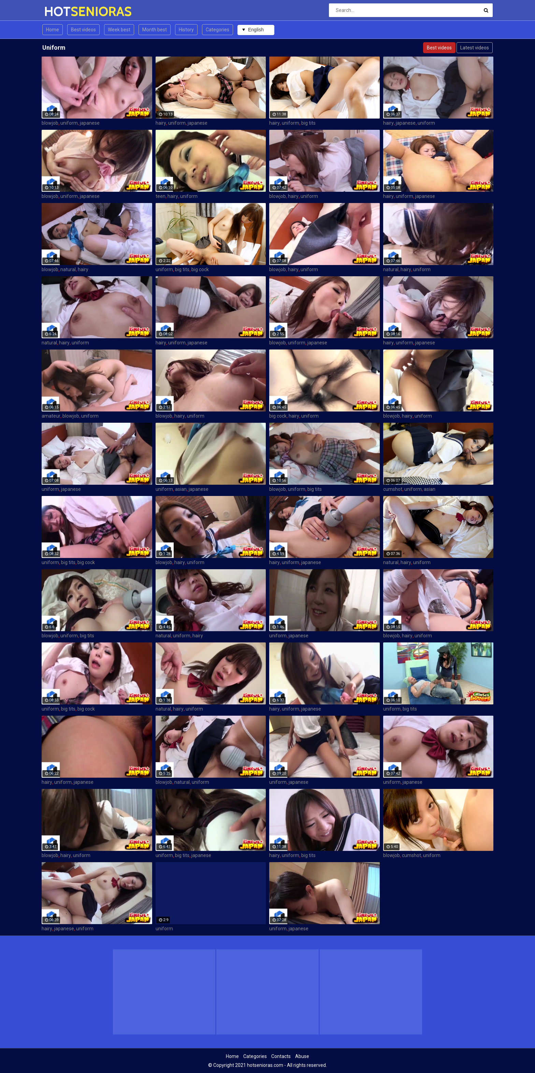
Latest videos (474, 47)
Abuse (302, 1056)
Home (52, 29)
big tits (308, 123)
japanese (90, 123)
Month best (154, 29)
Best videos (83, 29)
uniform (69, 123)
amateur (51, 416)
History (186, 29)
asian (181, 489)
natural (68, 269)
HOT (62, 11)
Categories (217, 29)
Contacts (281, 1056)
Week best (119, 29)
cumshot (392, 489)
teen (160, 196)
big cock (200, 269)
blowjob (50, 123)
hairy (161, 123)
